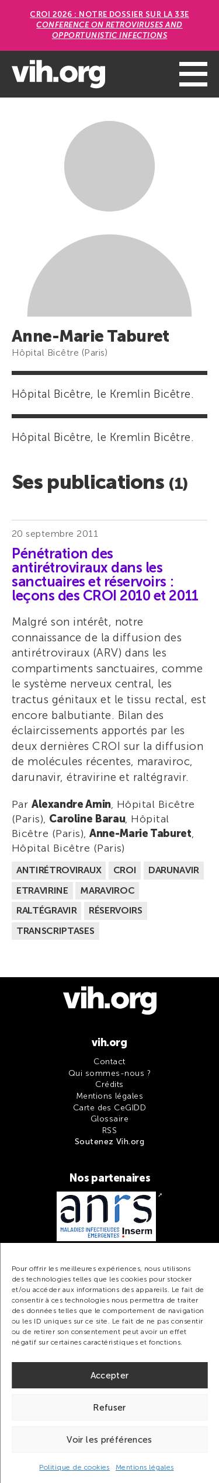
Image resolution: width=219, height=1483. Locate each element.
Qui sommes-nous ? (109, 1073)
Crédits (109, 1084)
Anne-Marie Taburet (140, 833)
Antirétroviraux (58, 870)
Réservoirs (115, 910)
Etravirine (42, 890)
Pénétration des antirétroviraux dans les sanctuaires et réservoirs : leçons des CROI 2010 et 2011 (105, 575)
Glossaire (109, 1119)
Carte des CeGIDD (110, 1108)
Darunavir (173, 870)
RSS (109, 1130)
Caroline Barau (87, 818)
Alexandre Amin (71, 804)
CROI (125, 870)
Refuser (109, 1407)
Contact (109, 1062)
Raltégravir (46, 910)
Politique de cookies (74, 1467)
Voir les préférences (109, 1440)
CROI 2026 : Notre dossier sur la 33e (109, 25)
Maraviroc (107, 890)
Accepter (110, 1375)
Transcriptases (55, 930)
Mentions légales (145, 1467)
